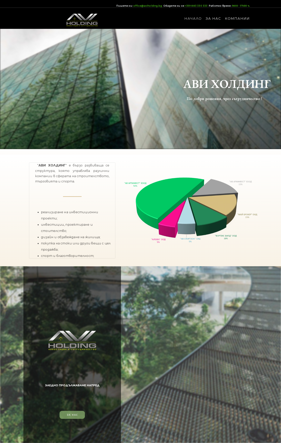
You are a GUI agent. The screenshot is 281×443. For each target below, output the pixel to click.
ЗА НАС (213, 18)
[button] (72, 414)
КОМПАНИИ (237, 18)
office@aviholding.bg (147, 5)
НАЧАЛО (193, 18)
